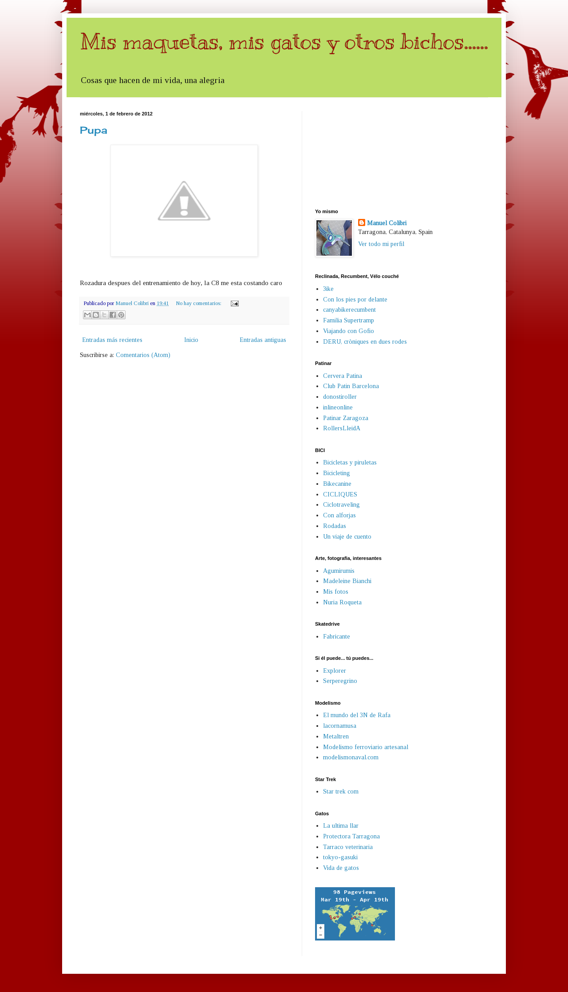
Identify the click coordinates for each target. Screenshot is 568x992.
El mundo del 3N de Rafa (356, 715)
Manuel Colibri (386, 223)
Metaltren (336, 736)
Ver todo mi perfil (381, 244)
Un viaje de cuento (347, 536)
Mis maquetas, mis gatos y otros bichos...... (284, 41)
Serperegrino (340, 681)
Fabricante (336, 636)
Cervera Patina (342, 376)
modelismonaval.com (351, 757)
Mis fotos (335, 591)
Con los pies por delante (355, 299)
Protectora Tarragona (351, 836)
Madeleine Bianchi (347, 581)
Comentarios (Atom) (143, 355)
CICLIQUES (340, 494)
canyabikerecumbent (349, 309)
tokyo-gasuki (340, 857)
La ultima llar (341, 825)
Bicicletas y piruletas (350, 462)
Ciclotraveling (341, 504)
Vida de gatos (341, 868)
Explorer (334, 670)
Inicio (191, 340)
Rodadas (334, 526)
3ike (328, 289)
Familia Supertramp (348, 320)
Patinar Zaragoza (345, 418)
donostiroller (340, 396)
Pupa (93, 130)
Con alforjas (339, 515)
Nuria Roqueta (342, 602)
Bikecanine (337, 483)
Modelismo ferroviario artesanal (365, 747)
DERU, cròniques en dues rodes (365, 341)
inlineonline (338, 407)
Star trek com (341, 791)
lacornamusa (339, 725)
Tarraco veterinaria (348, 847)
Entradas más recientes (112, 340)
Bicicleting (336, 473)
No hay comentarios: (199, 303)
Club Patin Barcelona (351, 386)
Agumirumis (339, 570)
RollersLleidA (341, 428)
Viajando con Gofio (348, 331)
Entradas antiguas (263, 340)
